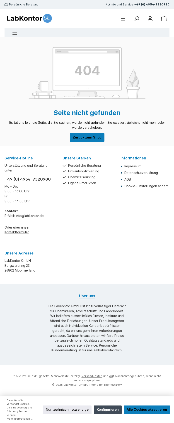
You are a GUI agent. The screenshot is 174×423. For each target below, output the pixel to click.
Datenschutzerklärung (141, 173)
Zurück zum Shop (87, 137)
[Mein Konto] (150, 18)
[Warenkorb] (163, 18)
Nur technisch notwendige (67, 409)
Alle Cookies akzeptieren (147, 409)
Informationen (133, 158)
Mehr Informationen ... (20, 418)
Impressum (133, 166)
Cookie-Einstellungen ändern (146, 186)
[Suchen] (136, 18)
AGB (127, 179)
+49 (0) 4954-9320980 (151, 4)
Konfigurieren (108, 409)
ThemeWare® (113, 384)
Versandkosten (92, 376)
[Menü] (14, 32)
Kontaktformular (17, 232)
